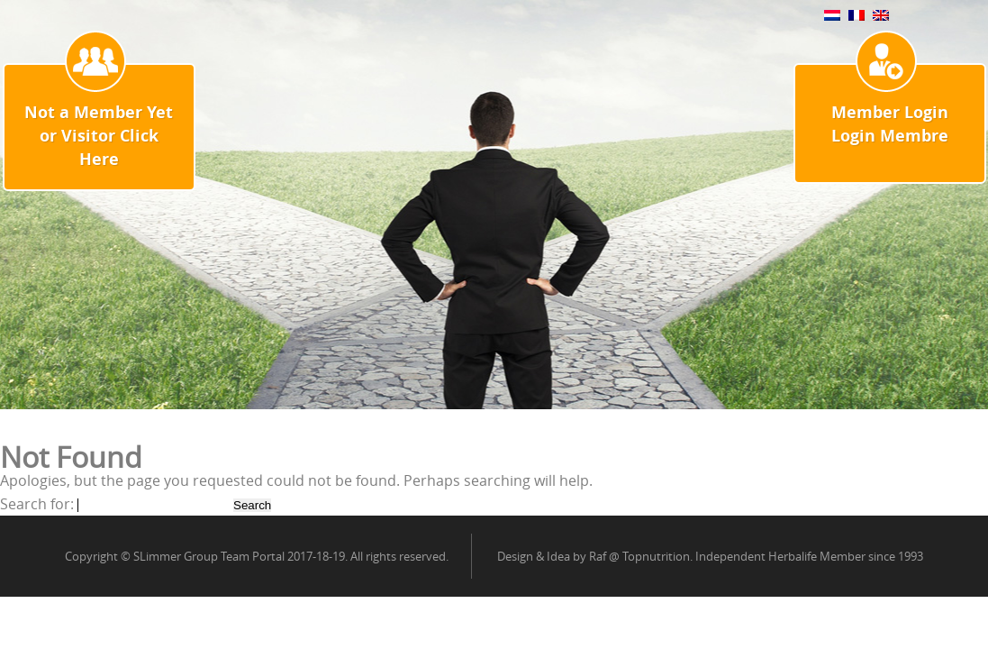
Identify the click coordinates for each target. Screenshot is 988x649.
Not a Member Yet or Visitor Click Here (98, 135)
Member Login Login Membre (889, 124)
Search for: (37, 504)
